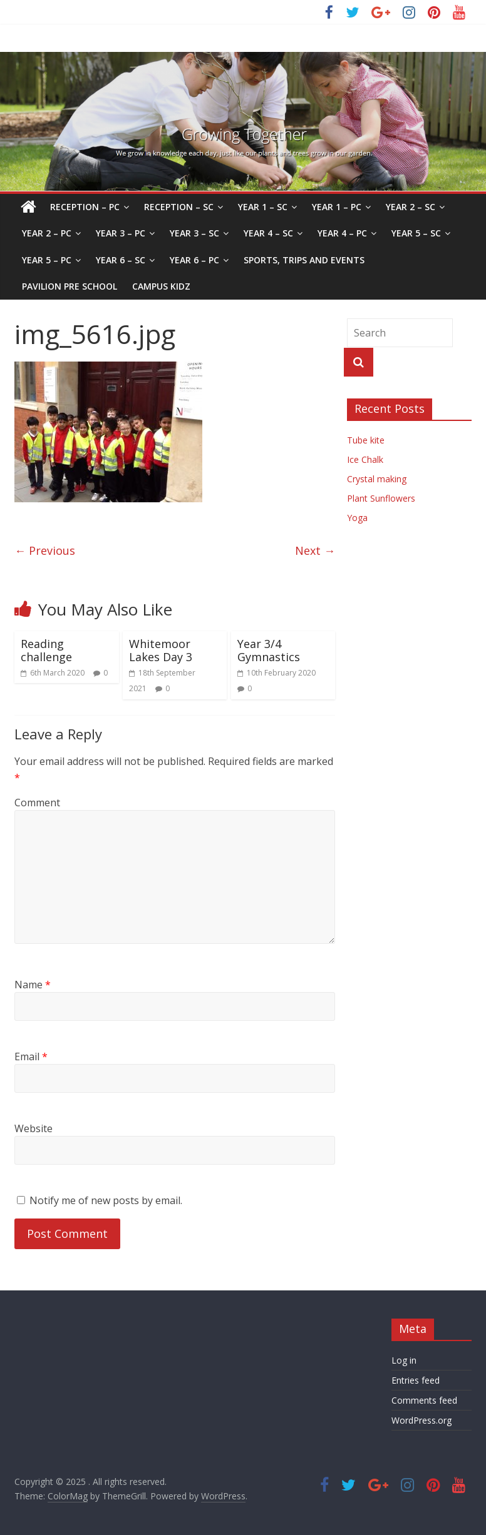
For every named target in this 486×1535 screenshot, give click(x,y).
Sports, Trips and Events (304, 260)
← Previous (44, 550)
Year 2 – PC (46, 233)
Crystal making (376, 479)
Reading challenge (46, 650)
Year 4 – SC (268, 233)
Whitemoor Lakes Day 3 (160, 650)
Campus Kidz (161, 286)
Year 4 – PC (342, 233)
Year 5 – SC (416, 233)
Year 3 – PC (120, 233)
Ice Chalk (365, 459)
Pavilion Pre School (69, 286)
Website (33, 1128)
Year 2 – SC (410, 207)
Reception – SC (179, 207)
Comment (37, 802)
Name (32, 984)
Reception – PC (85, 207)
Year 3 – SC (194, 233)
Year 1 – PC (336, 207)
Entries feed (415, 1380)
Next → (315, 550)
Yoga (357, 518)
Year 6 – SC (120, 260)
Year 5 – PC (46, 260)
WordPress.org (421, 1420)
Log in (403, 1360)
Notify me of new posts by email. (105, 1200)
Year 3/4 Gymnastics (268, 650)
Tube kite (366, 440)
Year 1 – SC (262, 207)
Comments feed (424, 1400)
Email (31, 1056)
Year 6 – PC (194, 260)
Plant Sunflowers (381, 498)
